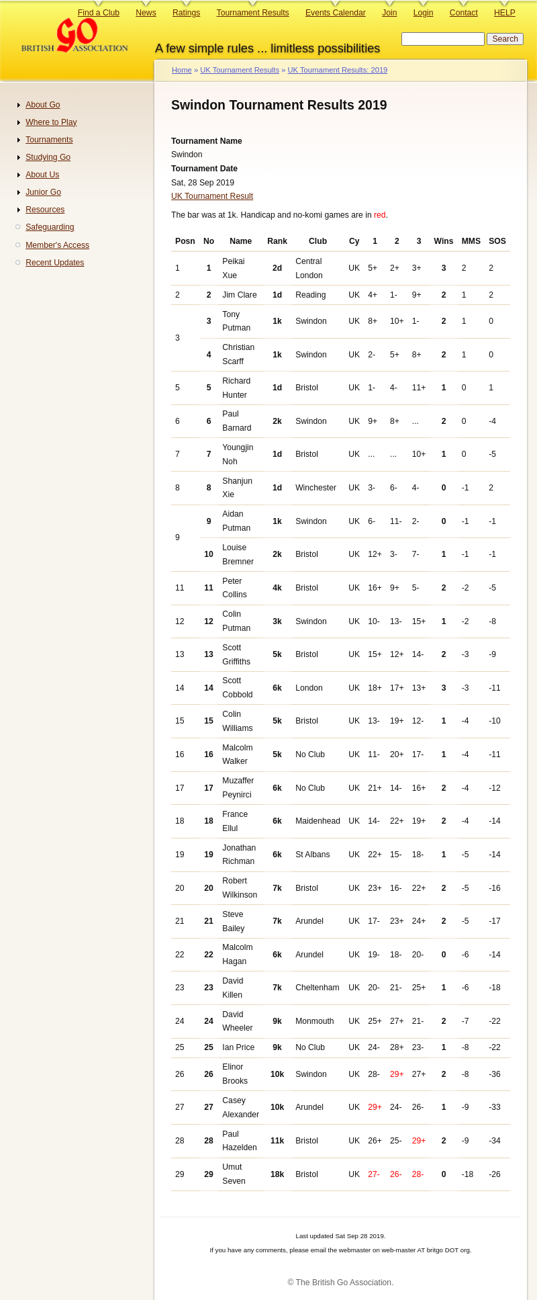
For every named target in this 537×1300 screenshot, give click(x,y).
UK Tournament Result (212, 196)
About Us (42, 174)
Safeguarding (50, 227)
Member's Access (57, 245)
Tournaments (49, 139)
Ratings (186, 12)
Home (182, 70)
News (146, 12)
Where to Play (51, 122)
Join (389, 12)
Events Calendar (335, 12)
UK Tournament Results (239, 70)
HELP (505, 12)
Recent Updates (55, 262)
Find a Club (98, 12)
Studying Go (48, 157)
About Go (43, 105)
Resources (45, 209)
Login (423, 12)
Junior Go (43, 192)
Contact (464, 12)
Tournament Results (253, 12)
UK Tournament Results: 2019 (337, 70)
